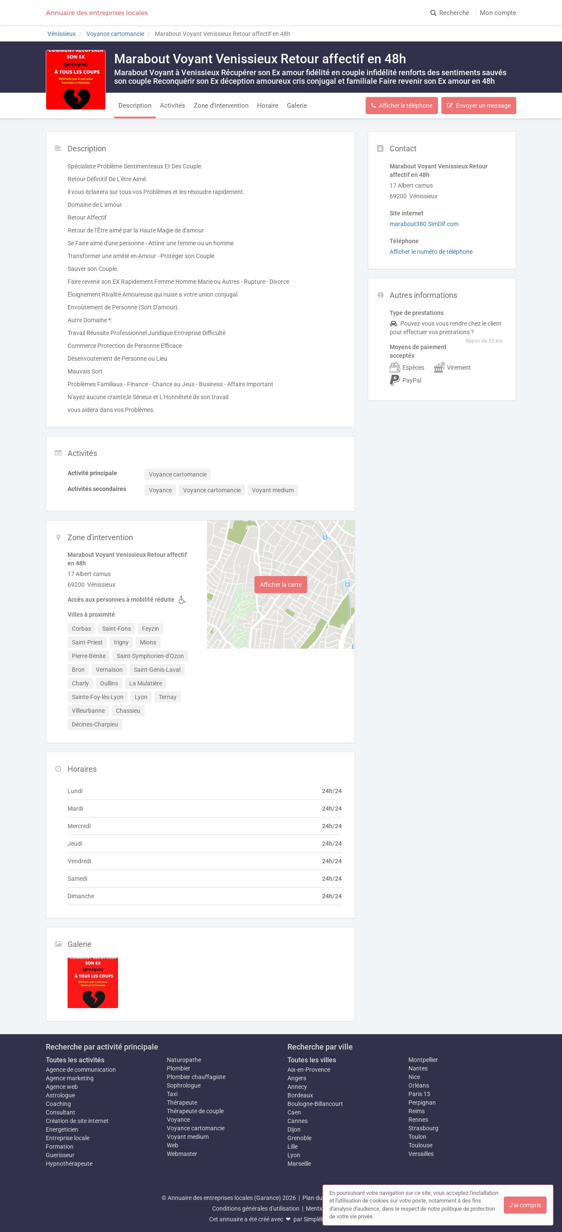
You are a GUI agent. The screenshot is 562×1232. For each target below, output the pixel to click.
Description (134, 105)
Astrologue (60, 1095)
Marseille (299, 1163)
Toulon (417, 1136)
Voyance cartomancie (196, 1128)
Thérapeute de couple (195, 1111)
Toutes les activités (75, 1060)
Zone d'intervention (221, 105)
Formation (60, 1146)
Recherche (449, 13)
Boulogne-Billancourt (315, 1103)
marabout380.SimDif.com (424, 224)
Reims (416, 1111)
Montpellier (423, 1059)
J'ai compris (525, 1205)
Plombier (178, 1068)
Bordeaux (300, 1095)
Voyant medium (188, 1136)
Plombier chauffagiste (196, 1076)
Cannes (297, 1120)
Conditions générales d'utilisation (255, 1208)
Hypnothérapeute (69, 1163)
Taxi (172, 1094)
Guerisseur (60, 1155)
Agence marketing (70, 1078)
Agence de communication (81, 1069)
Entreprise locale (67, 1138)
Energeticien (62, 1129)
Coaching (58, 1103)
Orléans (418, 1085)
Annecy (297, 1086)
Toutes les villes (311, 1060)
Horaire (267, 105)
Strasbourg (423, 1128)
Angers (296, 1078)
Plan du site (317, 1197)
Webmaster (182, 1153)
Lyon (293, 1155)
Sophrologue (184, 1085)
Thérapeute (182, 1102)
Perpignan (422, 1102)
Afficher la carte (281, 584)
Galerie (297, 105)
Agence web (62, 1086)
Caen (294, 1112)
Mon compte (498, 13)
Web (172, 1145)
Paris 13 (419, 1094)
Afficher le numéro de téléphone (431, 251)
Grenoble (299, 1138)
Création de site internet (77, 1120)
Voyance (178, 1119)
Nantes (418, 1068)
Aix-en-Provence (308, 1069)
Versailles (421, 1153)
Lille (292, 1146)
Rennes (418, 1119)
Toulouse (420, 1145)
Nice (414, 1076)
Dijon (294, 1129)
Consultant (60, 1112)
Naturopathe (184, 1059)
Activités (172, 105)
